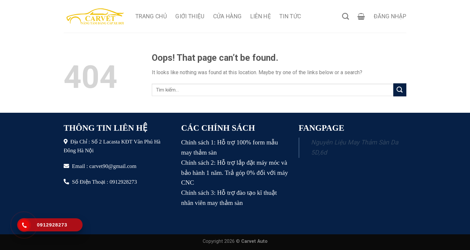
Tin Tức (290, 16)
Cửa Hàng (227, 16)
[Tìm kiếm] (345, 16)
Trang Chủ (151, 16)
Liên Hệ (260, 16)
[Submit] (399, 89)
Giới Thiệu (190, 16)
